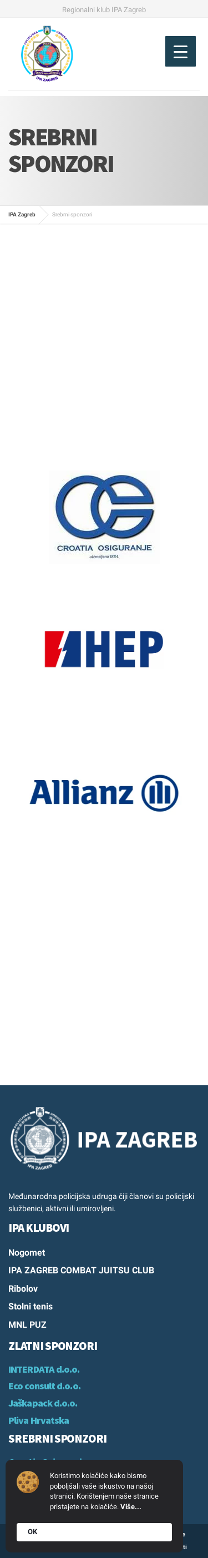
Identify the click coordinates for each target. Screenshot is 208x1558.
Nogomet (26, 1252)
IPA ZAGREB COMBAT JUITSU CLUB (81, 1270)
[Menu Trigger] (180, 51)
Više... (130, 1507)
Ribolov (23, 1288)
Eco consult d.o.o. (44, 1385)
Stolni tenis (30, 1306)
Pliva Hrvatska (38, 1420)
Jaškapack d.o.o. (43, 1403)
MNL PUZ (27, 1324)
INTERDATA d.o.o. (44, 1369)
